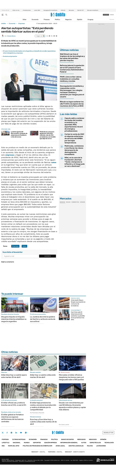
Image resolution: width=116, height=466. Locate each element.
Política (57, 19)
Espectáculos (95, 443)
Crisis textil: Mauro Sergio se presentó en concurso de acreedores (78, 303)
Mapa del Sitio (13, 446)
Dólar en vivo (16, 10)
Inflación (63, 10)
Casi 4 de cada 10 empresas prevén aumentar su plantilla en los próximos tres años (78, 315)
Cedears (82, 202)
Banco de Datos (67, 439)
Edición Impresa (50, 443)
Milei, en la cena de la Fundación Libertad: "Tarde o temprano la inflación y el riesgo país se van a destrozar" (75, 161)
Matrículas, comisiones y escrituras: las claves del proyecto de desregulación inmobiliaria (74, 150)
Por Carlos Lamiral (64, 424)
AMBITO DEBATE (75, 452)
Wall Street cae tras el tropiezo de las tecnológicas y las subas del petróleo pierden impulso (72, 57)
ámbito (3, 23)
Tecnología (109, 443)
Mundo (27, 443)
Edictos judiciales (76, 446)
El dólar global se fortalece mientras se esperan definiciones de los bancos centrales (12, 418)
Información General (69, 443)
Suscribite (47, 256)
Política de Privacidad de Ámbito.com (37, 446)
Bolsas (68, 202)
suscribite (106, 14)
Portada (5, 439)
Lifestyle (5, 443)
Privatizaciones (27, 10)
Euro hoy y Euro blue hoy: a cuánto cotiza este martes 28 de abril (43, 421)
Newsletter (112, 19)
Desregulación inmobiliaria (50, 10)
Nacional (16, 443)
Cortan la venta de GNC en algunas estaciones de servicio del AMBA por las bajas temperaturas (74, 138)
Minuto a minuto (65, 372)
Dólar (24, 19)
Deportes (37, 443)
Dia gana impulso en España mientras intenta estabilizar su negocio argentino (13, 319)
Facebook (7, 432)
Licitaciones (101, 446)
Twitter (3, 432)
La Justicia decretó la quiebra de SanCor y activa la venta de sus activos (42, 319)
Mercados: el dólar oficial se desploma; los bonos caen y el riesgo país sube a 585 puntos (71, 377)
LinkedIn (16, 432)
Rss (3, 446)
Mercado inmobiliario (92, 10)
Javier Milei (37, 10)
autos (53, 162)
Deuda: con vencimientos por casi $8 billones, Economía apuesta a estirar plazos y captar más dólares (72, 406)
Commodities (75, 202)
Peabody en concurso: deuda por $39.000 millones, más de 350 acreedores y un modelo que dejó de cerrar (48, 135)
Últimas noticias (18, 439)
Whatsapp (26, 432)
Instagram (11, 432)
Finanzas (47, 19)
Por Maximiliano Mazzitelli (37, 413)
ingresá (112, 14)
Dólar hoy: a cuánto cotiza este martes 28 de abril (43, 376)
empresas (9, 155)
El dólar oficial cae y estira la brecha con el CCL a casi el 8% (13, 404)
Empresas (21, 23)
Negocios (68, 19)
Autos (24, 246)
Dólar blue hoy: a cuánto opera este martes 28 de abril (14, 376)
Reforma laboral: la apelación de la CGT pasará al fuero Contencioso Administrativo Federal (72, 68)
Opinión (79, 19)
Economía (35, 19)
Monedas (62, 202)
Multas (90, 446)
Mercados (71, 10)
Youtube (21, 432)
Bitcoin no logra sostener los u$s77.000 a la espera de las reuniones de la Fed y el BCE (72, 103)
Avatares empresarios (10, 56)
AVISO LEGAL (60, 446)
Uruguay (90, 19)
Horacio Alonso (11, 36)
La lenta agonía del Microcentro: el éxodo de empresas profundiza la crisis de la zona (19, 134)
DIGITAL (38, 452)
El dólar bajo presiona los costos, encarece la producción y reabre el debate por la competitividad (43, 406)
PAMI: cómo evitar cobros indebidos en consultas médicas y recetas (70, 79)
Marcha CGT (80, 10)
